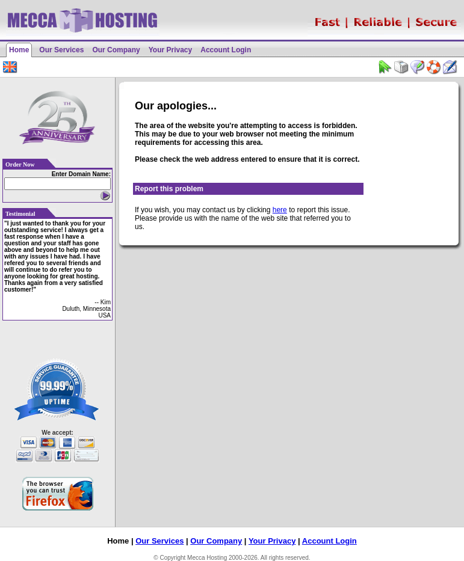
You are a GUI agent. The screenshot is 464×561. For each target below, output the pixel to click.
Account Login (225, 50)
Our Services (61, 50)
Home (19, 50)
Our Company (116, 50)
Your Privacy (170, 50)
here (280, 210)
